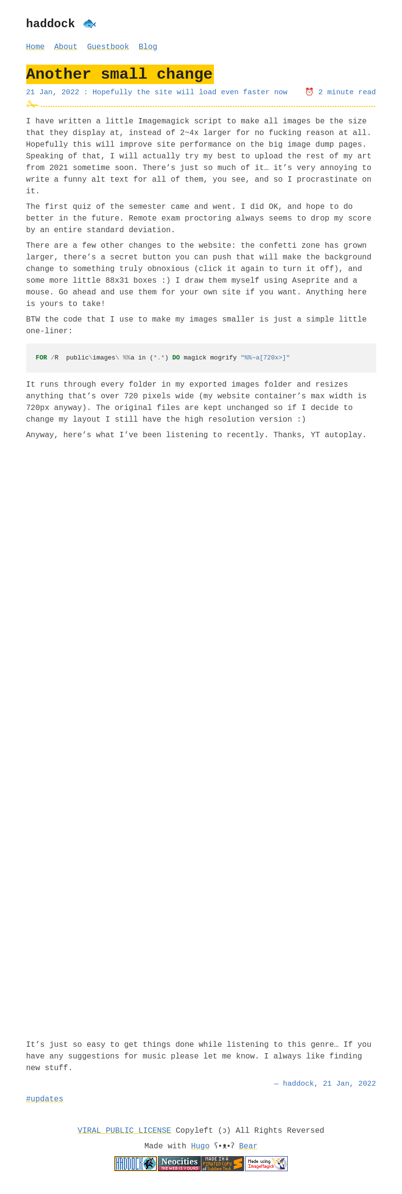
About (66, 47)
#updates (45, 1099)
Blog (148, 47)
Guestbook (108, 47)
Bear (250, 1146)
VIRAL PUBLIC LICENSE (124, 1131)
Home (35, 47)
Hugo (199, 1146)
